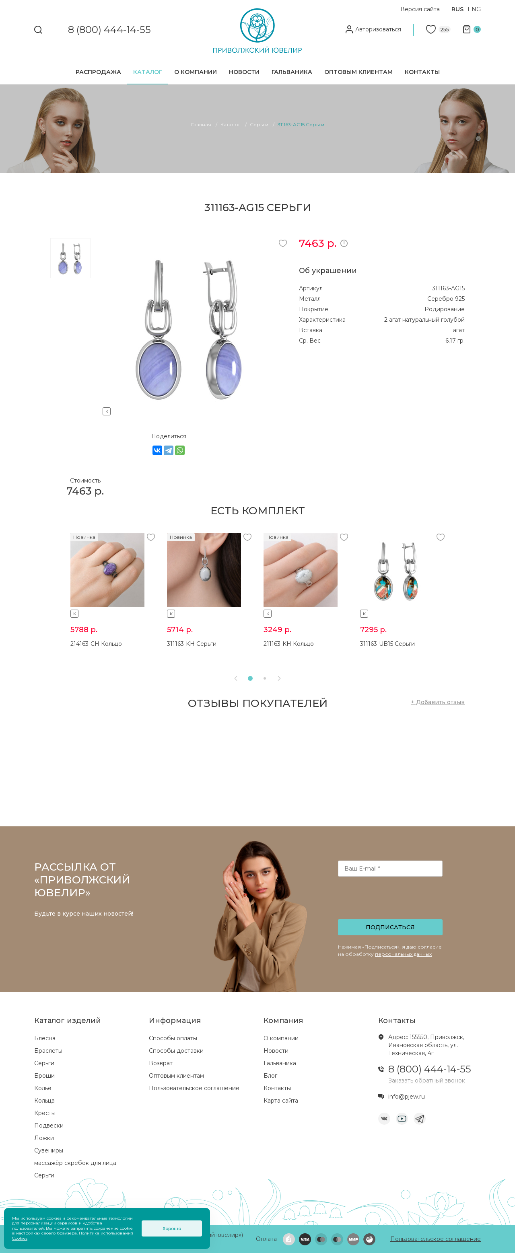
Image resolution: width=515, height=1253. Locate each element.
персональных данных (403, 954)
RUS (457, 9)
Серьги (44, 1063)
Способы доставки (176, 1050)
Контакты (422, 72)
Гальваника (292, 72)
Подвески (49, 1125)
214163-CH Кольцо (96, 643)
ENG (474, 9)
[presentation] (391, 900)
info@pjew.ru (406, 1096)
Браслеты (48, 1050)
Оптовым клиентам (358, 72)
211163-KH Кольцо (289, 643)
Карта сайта (281, 1100)
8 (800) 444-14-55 (109, 30)
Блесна (45, 1038)
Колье (43, 1088)
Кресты (45, 1113)
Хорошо (172, 1228)
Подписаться (390, 927)
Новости (244, 72)
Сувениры (48, 1150)
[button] (250, 678)
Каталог (147, 72)
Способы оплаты (173, 1038)
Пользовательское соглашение (194, 1088)
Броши (44, 1075)
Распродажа (98, 72)
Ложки (44, 1138)
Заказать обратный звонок (426, 1080)
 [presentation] (279, 678)
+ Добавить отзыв (438, 702)
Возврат (161, 1063)
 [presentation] (235, 678)
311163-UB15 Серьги (387, 643)
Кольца (44, 1100)
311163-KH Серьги (191, 643)
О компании (195, 72)
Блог (270, 1075)
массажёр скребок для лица (75, 1163)
